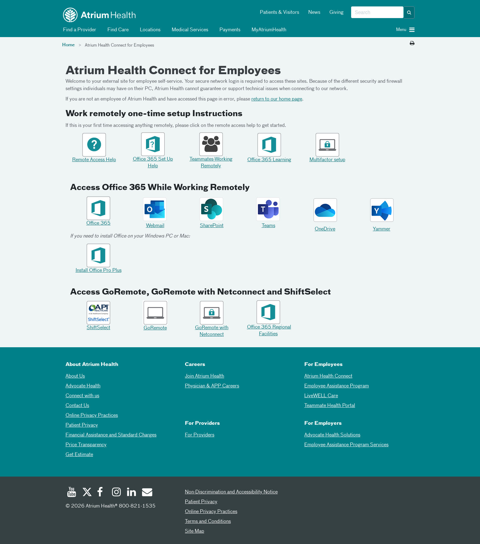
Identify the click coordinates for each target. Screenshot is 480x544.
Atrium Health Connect (328, 376)
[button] (409, 12)
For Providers (199, 435)
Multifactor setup (327, 160)
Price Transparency (86, 445)
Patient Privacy (82, 425)
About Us (75, 376)
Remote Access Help (94, 160)
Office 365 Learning (269, 160)
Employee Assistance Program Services (346, 445)
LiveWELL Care (321, 396)
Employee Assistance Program (336, 386)
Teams (268, 225)
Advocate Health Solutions (332, 435)
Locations (149, 30)
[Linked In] (132, 493)
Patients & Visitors (279, 12)
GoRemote (155, 328)
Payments (228, 30)
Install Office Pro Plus (99, 270)
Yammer (381, 229)
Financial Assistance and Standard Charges (111, 435)
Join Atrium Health (204, 376)
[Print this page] (412, 43)
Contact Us (77, 405)
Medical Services (189, 30)
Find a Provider (78, 30)
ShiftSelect (98, 327)
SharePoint (211, 225)
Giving (336, 12)
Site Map (194, 531)
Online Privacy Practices (92, 415)
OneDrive (325, 229)
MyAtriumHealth (267, 30)
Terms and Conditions (208, 521)
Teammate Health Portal (329, 405)
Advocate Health (83, 386)
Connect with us (82, 396)
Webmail (155, 225)
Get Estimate (79, 454)
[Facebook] (102, 493)
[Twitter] (87, 493)
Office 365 (98, 223)
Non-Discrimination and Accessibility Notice (231, 492)
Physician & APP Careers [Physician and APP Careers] (212, 386)
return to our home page (276, 99)
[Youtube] (72, 493)
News (314, 12)
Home (68, 45)
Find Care (117, 30)
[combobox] (377, 12)
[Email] (147, 493)
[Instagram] (117, 493)
